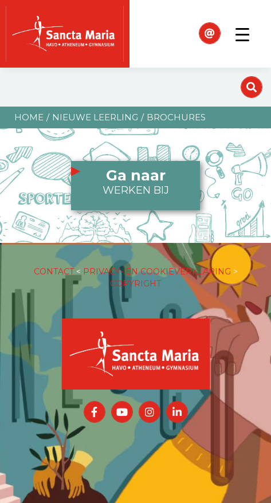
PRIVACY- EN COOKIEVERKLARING (157, 271)
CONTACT (54, 271)
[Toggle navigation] (242, 33)
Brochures (176, 117)
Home (29, 117)
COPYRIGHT (135, 283)
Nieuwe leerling (95, 117)
